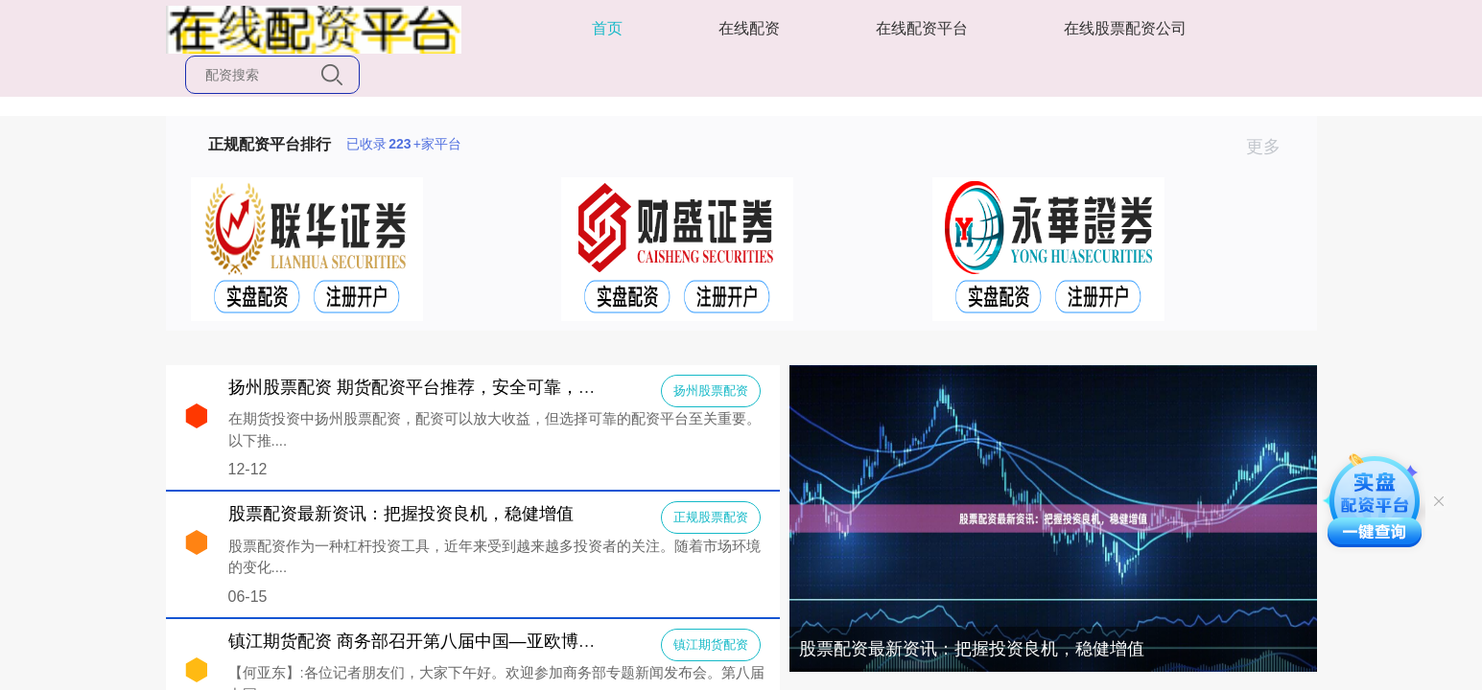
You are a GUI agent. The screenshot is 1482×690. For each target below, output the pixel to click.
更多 (1271, 146)
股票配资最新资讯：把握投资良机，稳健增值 (971, 648)
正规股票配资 (710, 517)
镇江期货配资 (710, 644)
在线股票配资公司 (1125, 28)
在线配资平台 (922, 28)
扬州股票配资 (710, 390)
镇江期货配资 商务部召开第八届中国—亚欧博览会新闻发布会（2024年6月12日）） (549, 641)
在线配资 (749, 28)
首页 (607, 28)
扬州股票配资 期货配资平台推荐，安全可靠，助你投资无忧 (455, 387)
